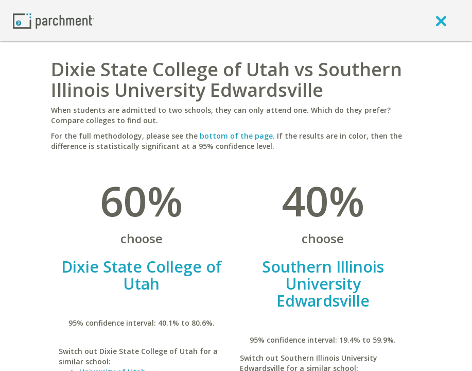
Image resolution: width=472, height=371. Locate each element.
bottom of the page (236, 136)
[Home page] (53, 20)
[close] (441, 20)
